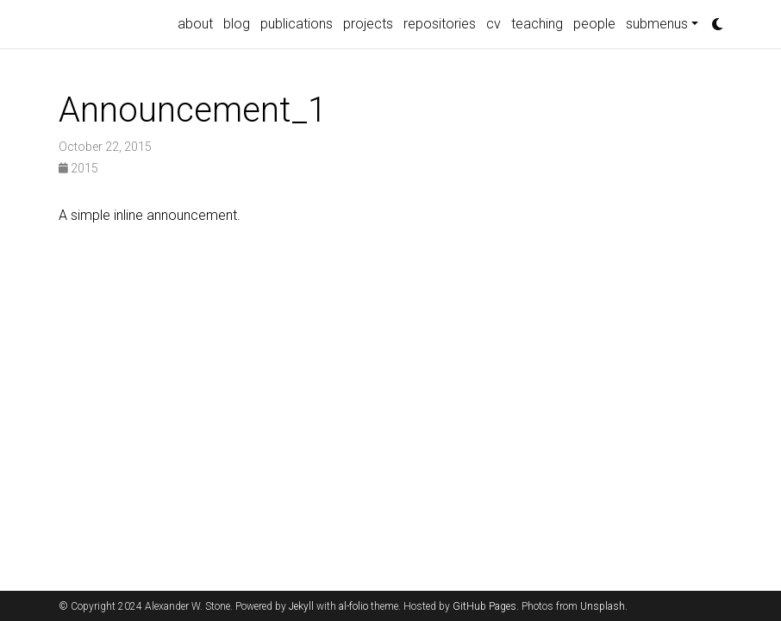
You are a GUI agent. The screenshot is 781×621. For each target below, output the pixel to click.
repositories (439, 24)
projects (368, 24)
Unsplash (602, 606)
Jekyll (301, 606)
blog (236, 24)
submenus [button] (657, 24)
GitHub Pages (484, 606)
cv (493, 24)
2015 (78, 168)
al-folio (353, 606)
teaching (537, 24)
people (594, 24)
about (195, 24)
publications (296, 24)
